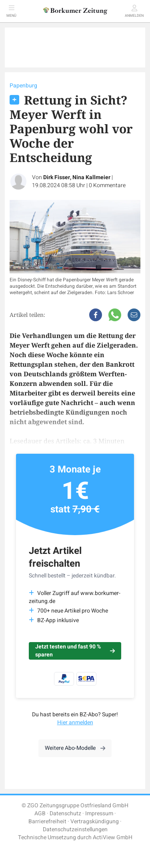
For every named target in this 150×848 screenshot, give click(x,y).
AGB (40, 813)
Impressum (99, 813)
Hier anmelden (75, 722)
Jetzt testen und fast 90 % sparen (75, 650)
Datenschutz (65, 813)
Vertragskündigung (94, 821)
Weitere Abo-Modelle (75, 748)
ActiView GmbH (112, 837)
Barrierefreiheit (47, 821)
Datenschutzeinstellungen (75, 829)
